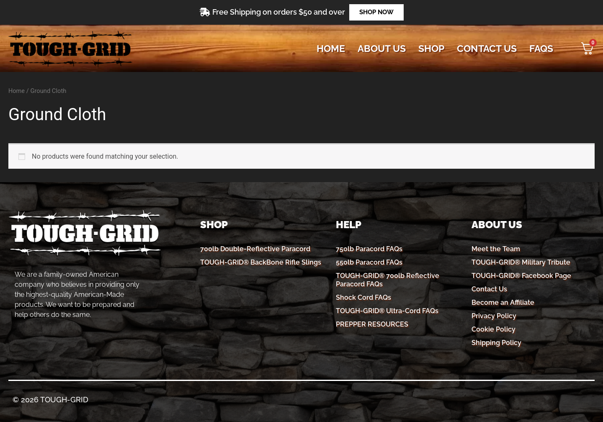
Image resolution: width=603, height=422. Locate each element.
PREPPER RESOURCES (372, 324)
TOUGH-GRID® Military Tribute (521, 262)
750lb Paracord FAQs (369, 249)
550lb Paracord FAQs (369, 262)
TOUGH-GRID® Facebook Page (521, 276)
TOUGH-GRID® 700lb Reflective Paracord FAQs (387, 280)
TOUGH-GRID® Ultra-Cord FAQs (387, 311)
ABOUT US (382, 48)
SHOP (431, 48)
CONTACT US (487, 48)
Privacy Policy (494, 316)
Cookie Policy (493, 329)
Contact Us (489, 289)
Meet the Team (496, 249)
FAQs (541, 48)
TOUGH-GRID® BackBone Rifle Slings (260, 262)
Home (331, 48)
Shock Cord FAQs (363, 297)
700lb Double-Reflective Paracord (255, 249)
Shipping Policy (496, 343)
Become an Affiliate (503, 302)
